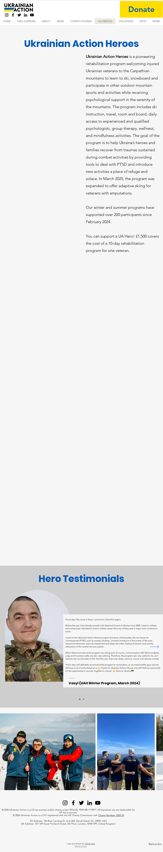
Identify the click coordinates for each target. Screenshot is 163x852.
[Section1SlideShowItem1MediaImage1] (80, 699)
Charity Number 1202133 (111, 815)
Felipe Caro (90, 843)
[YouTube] (32, 15)
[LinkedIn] (25, 15)
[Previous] (8, 647)
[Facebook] (13, 15)
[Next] (154, 647)
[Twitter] (19, 15)
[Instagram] (6, 15)
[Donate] (141, 9)
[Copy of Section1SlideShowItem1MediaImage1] (83, 699)
